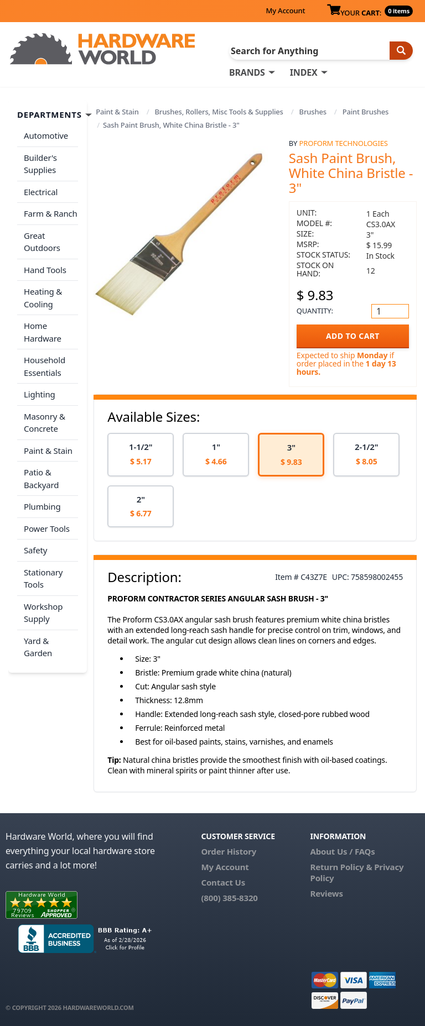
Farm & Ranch (50, 213)
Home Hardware (42, 332)
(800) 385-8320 (229, 897)
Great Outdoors (42, 242)
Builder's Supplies (40, 164)
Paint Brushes (366, 112)
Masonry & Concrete (44, 423)
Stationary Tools (43, 578)
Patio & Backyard (41, 478)
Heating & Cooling (43, 298)
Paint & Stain (117, 112)
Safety (35, 550)
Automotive (46, 135)
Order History (228, 851)
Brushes (312, 112)
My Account (285, 10)
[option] (140, 455)
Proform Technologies (343, 143)
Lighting (39, 394)
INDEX (304, 72)
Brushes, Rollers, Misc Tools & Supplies (218, 112)
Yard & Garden (38, 647)
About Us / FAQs (342, 851)
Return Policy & (341, 866)
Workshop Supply (43, 613)
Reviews (326, 893)
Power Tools (47, 528)
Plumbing (42, 506)
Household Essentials (44, 366)
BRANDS (247, 72)
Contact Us (223, 882)
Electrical (41, 191)
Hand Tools (45, 269)
